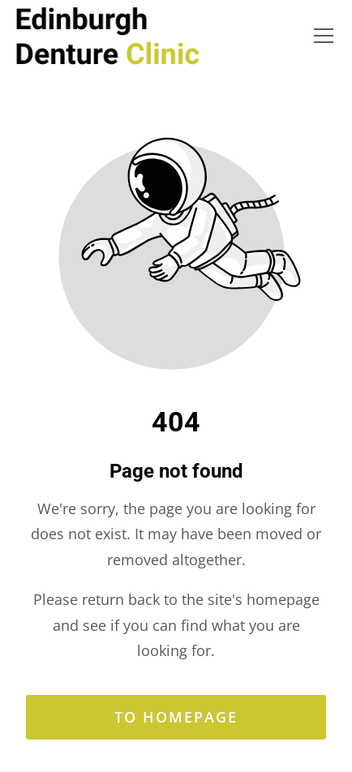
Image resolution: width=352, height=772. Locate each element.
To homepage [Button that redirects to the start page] (176, 717)
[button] (323, 36)
